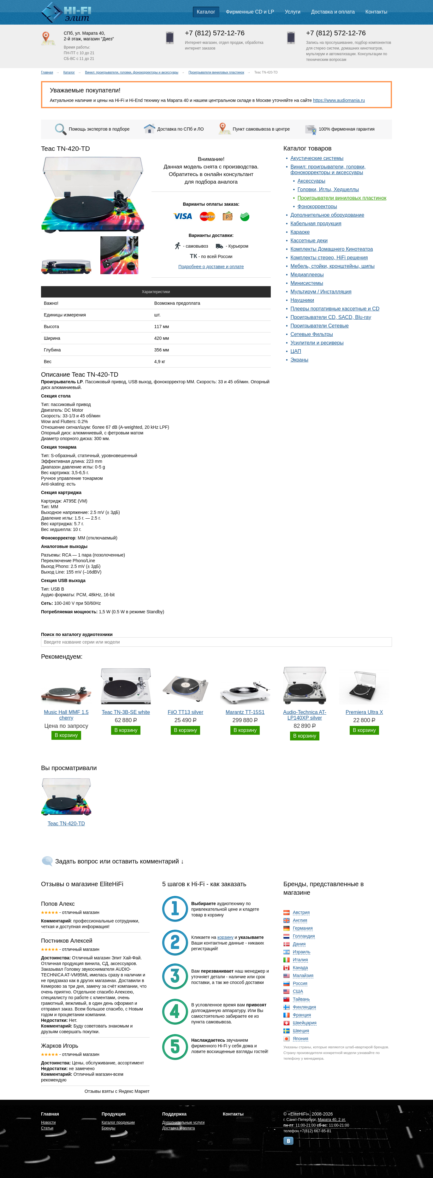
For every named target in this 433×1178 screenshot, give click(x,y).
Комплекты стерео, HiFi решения (329, 257)
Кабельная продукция (315, 223)
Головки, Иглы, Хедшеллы (328, 189)
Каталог (206, 12)
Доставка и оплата (333, 12)
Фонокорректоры (317, 206)
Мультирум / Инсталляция (320, 291)
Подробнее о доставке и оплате (211, 266)
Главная (47, 72)
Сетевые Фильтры (311, 334)
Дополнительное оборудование (327, 215)
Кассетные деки (309, 240)
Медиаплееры (306, 274)
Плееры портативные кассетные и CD (334, 308)
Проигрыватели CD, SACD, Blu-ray (330, 317)
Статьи (47, 1128)
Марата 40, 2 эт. (332, 1119)
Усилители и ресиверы (316, 342)
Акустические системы (316, 158)
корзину (225, 937)
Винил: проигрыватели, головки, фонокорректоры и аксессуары (131, 72)
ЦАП (295, 351)
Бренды (108, 1128)
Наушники (302, 300)
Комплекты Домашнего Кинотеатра (331, 249)
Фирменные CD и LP (250, 12)
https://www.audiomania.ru (339, 100)
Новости (48, 1122)
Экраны (299, 359)
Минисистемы (306, 283)
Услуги (292, 12)
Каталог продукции (118, 1122)
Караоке (300, 232)
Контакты (376, 12)
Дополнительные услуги (183, 1122)
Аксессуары (311, 181)
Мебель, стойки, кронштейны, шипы (332, 266)
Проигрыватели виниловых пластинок (216, 72)
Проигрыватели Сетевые (319, 325)
